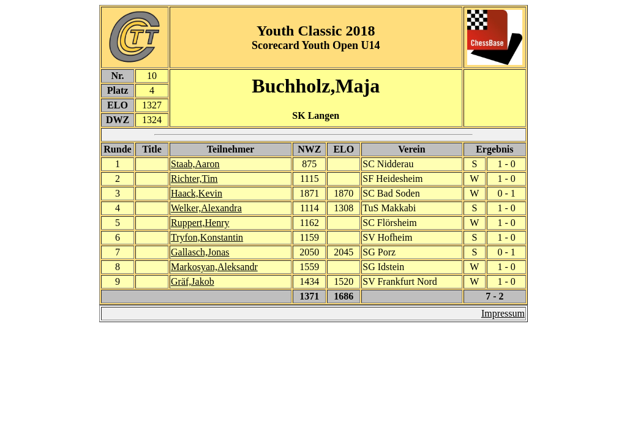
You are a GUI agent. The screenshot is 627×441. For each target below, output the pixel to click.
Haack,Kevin (196, 193)
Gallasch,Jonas (200, 252)
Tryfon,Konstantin (207, 237)
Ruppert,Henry (200, 222)
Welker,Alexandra (206, 208)
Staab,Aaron (195, 164)
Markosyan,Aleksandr (214, 267)
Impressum (503, 313)
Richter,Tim (194, 178)
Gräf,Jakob (192, 281)
